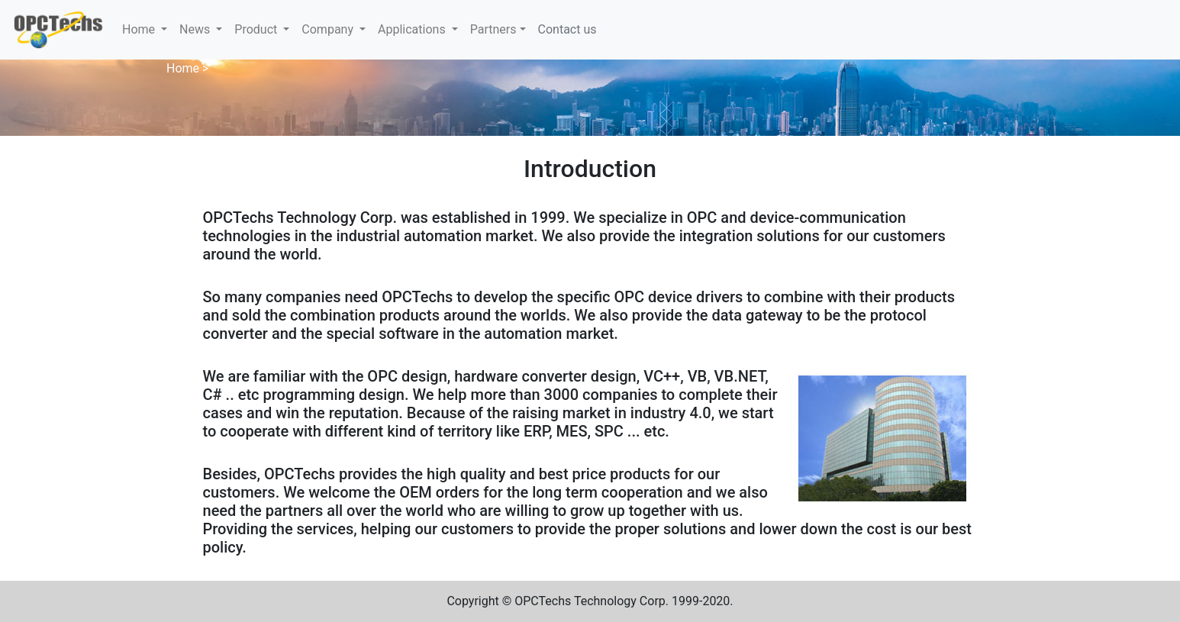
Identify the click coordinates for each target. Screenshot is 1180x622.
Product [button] (257, 29)
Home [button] (140, 29)
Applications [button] (413, 29)
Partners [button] (493, 29)
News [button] (196, 29)
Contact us (567, 29)
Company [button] (328, 29)
